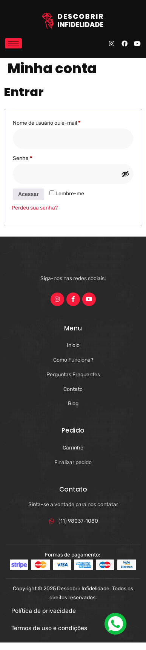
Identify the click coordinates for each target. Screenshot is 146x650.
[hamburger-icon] (13, 43)
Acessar (28, 194)
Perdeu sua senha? (35, 208)
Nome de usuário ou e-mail (59, 122)
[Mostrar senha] (125, 174)
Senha (35, 157)
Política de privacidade (43, 610)
